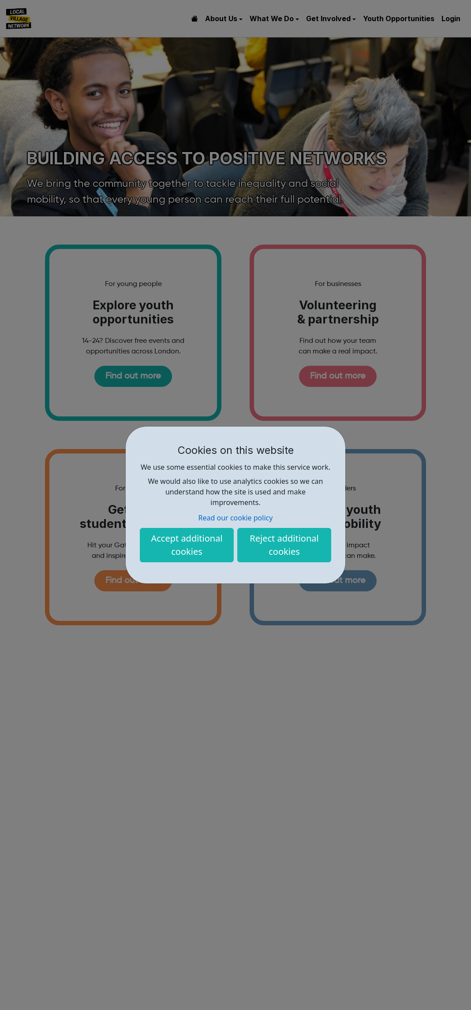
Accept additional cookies (186, 544)
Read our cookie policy (235, 518)
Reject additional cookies (284, 544)
